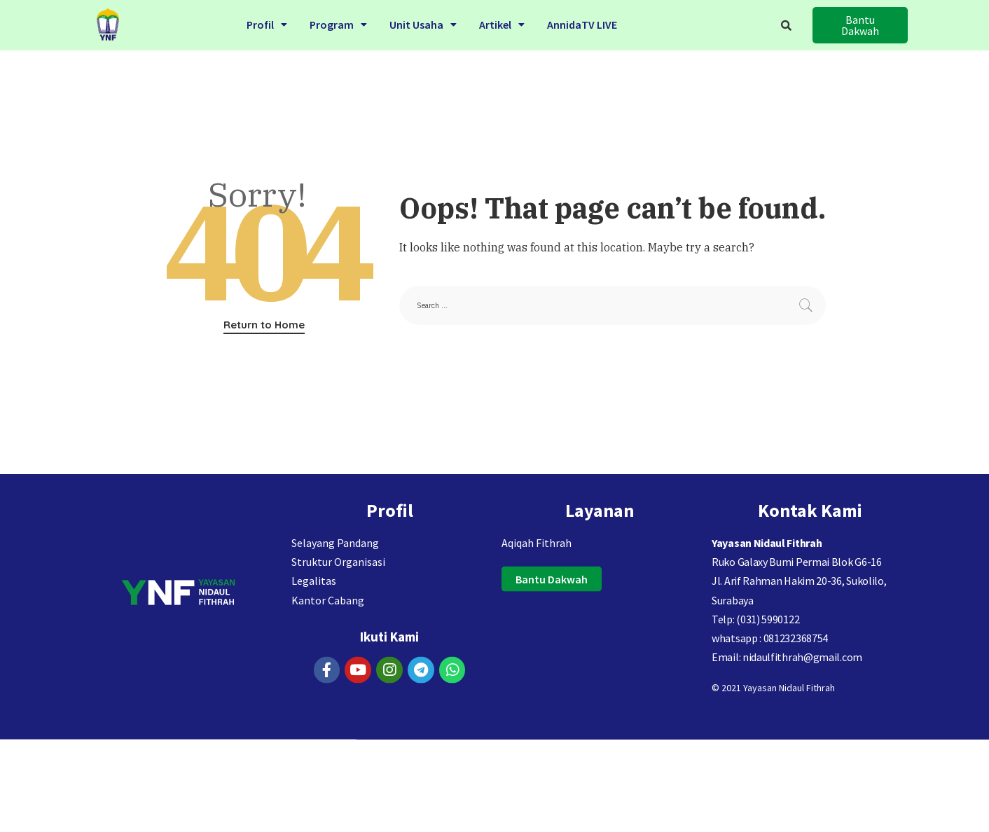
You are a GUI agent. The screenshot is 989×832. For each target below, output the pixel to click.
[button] (860, 25)
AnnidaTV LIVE (582, 22)
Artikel (502, 22)
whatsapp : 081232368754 (770, 660)
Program (338, 22)
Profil (267, 22)
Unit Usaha (423, 22)
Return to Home (264, 324)
